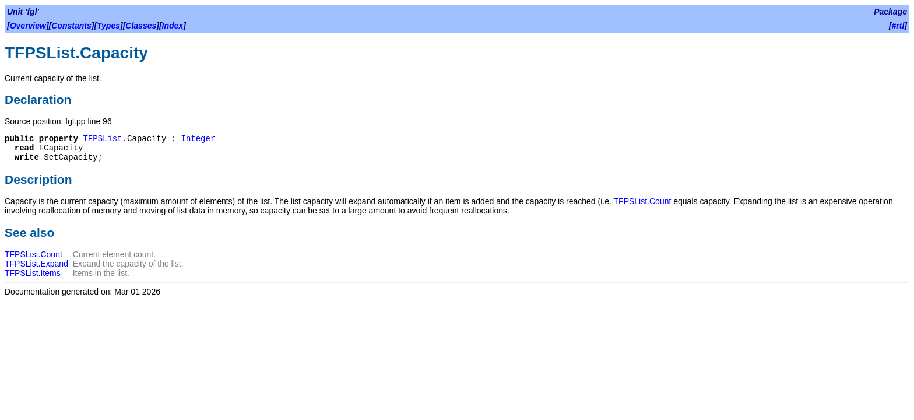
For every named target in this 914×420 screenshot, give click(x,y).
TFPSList (102, 139)
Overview (28, 25)
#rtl (898, 25)
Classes (140, 25)
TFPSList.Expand (36, 263)
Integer (198, 139)
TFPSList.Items (33, 273)
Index (173, 25)
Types (108, 25)
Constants (71, 25)
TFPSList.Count (643, 201)
